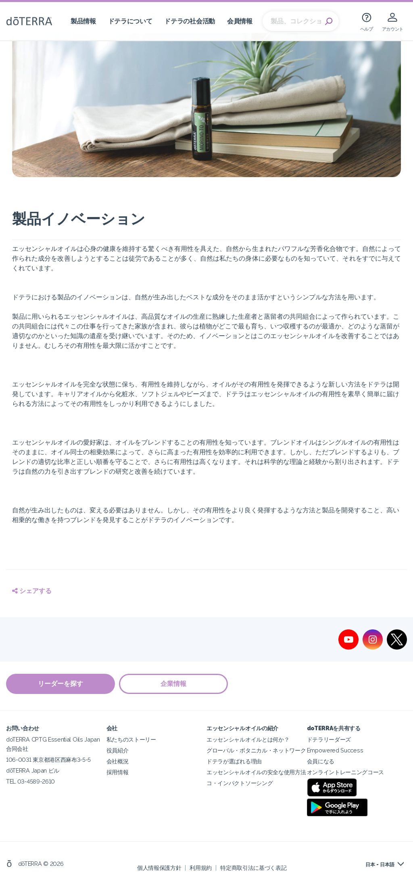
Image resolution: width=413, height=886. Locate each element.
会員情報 (239, 21)
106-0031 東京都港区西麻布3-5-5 (48, 759)
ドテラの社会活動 (189, 21)
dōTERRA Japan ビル (32, 770)
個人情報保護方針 (159, 867)
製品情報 (83, 21)
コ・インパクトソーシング (239, 782)
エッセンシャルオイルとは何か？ (247, 739)
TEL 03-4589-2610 (30, 781)
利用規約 (201, 867)
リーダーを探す (60, 683)
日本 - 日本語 (379, 864)
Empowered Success (335, 750)
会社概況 (117, 761)
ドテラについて (130, 21)
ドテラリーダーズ (329, 739)
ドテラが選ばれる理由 (234, 761)
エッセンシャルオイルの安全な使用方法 (256, 772)
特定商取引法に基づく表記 (253, 867)
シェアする (32, 591)
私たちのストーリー (131, 739)
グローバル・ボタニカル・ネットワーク (256, 750)
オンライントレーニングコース (345, 772)
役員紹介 (117, 750)
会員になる (320, 761)
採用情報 (117, 772)
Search (329, 21)
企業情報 (173, 683)
